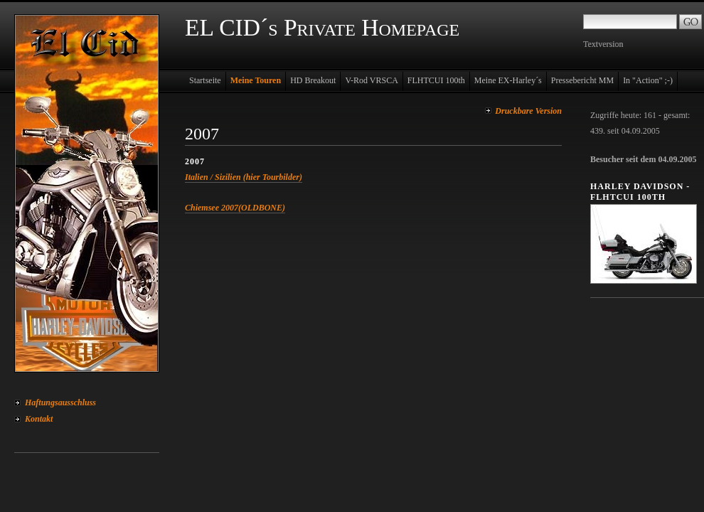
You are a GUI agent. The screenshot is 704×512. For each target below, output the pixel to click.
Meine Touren (255, 80)
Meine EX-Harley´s (508, 80)
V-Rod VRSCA (371, 80)
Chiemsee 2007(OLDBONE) (235, 208)
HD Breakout (313, 80)
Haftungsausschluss (60, 402)
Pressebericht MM (582, 80)
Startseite (205, 80)
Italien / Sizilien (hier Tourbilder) (243, 177)
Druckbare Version (528, 111)
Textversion (603, 44)
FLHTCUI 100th (436, 80)
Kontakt (39, 419)
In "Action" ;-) (648, 80)
